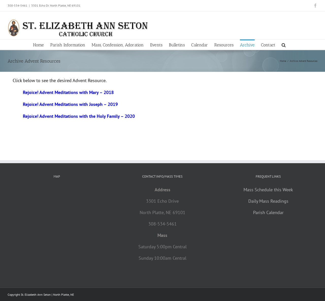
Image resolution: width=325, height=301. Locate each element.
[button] (284, 45)
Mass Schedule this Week (268, 190)
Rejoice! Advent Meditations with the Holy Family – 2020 (79, 116)
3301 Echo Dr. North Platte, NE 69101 (55, 5)
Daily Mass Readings (268, 201)
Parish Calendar (268, 212)
